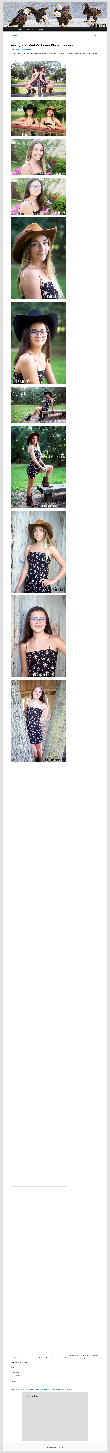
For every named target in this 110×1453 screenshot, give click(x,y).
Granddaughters (27, 1389)
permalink (69, 1389)
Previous (14, 35)
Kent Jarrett (28, 49)
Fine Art (19, 29)
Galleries (27, 29)
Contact (41, 29)
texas (49, 1389)
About (34, 29)
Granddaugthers (42, 1389)
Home (13, 29)
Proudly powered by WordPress (54, 1447)
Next (97, 35)
